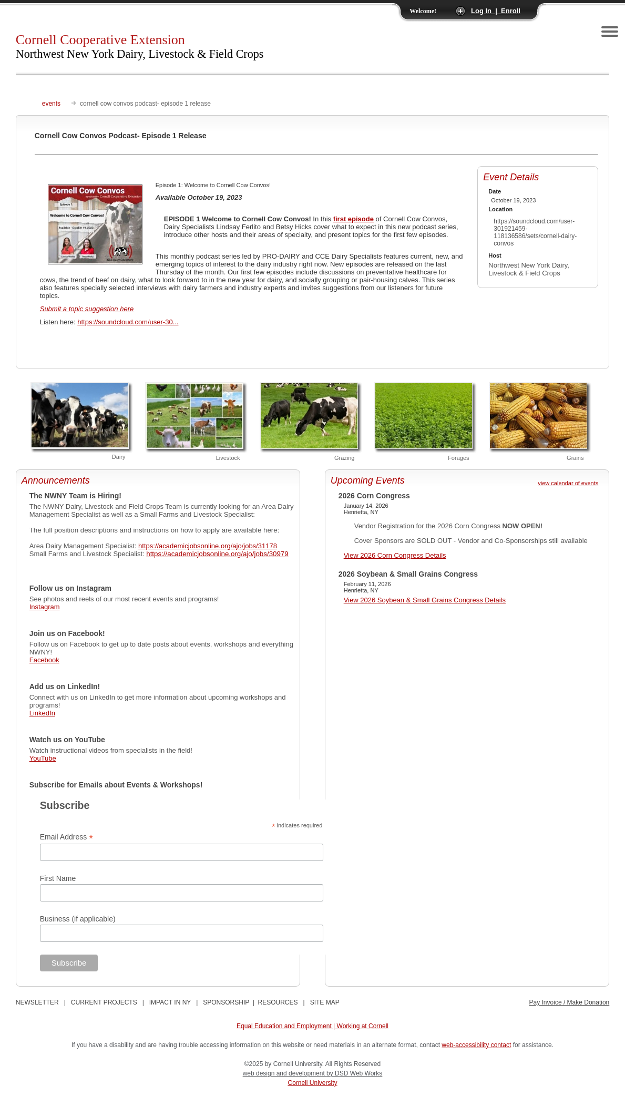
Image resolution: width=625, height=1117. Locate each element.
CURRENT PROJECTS (104, 1002)
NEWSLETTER (37, 1002)
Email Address (67, 837)
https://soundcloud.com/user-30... (127, 322)
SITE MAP (325, 1002)
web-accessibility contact (476, 1045)
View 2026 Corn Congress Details (395, 555)
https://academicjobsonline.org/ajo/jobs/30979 (217, 554)
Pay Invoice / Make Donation (569, 1002)
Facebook (44, 660)
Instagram (44, 607)
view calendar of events (568, 483)
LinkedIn (42, 713)
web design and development (284, 1073)
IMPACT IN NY (170, 1002)
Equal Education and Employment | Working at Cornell (312, 1026)
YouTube (42, 758)
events (51, 103)
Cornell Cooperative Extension (140, 46)
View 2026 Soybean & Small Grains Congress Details (425, 600)
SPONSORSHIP (226, 1002)
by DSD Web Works (354, 1073)
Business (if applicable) (78, 919)
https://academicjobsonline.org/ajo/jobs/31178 (207, 546)
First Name (58, 878)
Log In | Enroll (495, 11)
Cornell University (312, 1083)
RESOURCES (278, 1002)
